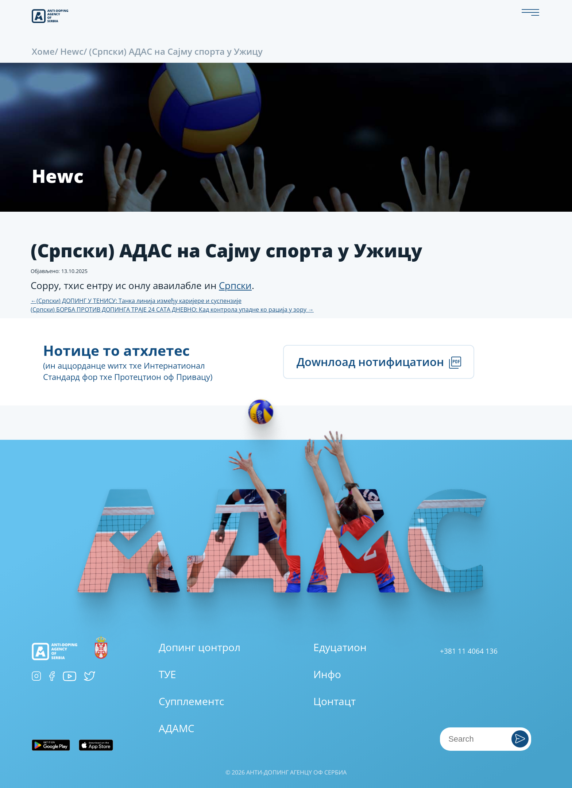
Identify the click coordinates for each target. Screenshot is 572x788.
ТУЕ (167, 674)
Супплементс (191, 701)
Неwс (72, 51)
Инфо (327, 674)
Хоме (43, 51)
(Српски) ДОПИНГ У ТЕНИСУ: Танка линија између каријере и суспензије (136, 301)
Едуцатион (340, 647)
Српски (235, 285)
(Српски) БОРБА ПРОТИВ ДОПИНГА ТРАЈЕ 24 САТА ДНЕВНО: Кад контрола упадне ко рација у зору (172, 309)
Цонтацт (334, 701)
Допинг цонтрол (199, 647)
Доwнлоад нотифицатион (379, 361)
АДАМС (176, 728)
